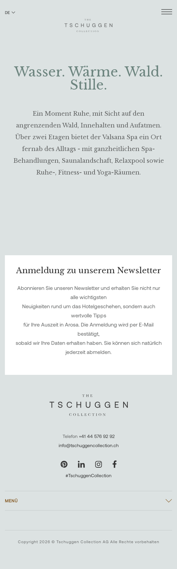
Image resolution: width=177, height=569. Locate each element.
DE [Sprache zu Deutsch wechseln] (10, 12)
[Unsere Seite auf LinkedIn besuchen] (81, 464)
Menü (11, 500)
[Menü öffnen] (166, 12)
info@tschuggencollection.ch (89, 445)
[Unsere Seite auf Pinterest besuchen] (64, 464)
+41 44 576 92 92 (97, 436)
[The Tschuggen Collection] (88, 22)
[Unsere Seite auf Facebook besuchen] (114, 464)
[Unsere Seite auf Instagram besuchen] (98, 464)
